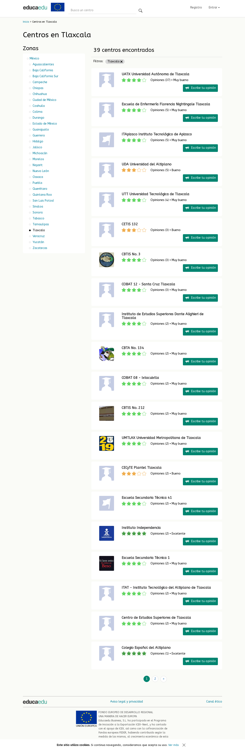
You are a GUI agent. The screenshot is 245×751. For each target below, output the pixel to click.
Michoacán (39, 153)
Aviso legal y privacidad (126, 701)
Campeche (39, 82)
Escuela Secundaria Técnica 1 (146, 558)
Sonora (37, 212)
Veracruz (38, 236)
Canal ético (214, 701)
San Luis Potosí (43, 200)
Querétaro (39, 189)
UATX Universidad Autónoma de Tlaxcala (155, 74)
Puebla (37, 183)
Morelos (38, 159)
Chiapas (37, 88)
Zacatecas (39, 248)
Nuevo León (40, 171)
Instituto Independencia (141, 528)
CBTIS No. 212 (133, 408)
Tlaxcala (114, 61)
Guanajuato (40, 129)
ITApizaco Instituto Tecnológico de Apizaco (157, 134)
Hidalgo (37, 141)
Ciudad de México (44, 100)
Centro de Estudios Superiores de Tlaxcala (156, 618)
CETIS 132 (130, 224)
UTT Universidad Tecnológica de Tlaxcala (155, 194)
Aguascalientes (43, 64)
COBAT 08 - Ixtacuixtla (140, 378)
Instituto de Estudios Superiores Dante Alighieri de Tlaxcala (162, 316)
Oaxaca (37, 177)
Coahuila (38, 106)
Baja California (42, 70)
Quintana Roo (42, 195)
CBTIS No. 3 (131, 254)
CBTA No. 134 (133, 348)
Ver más (173, 745)
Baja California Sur (45, 76)
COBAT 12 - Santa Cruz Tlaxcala (148, 284)
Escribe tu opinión (200, 88)
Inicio (26, 21)
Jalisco (37, 147)
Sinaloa (37, 206)
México (34, 58)
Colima (37, 112)
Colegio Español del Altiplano (146, 648)
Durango (38, 118)
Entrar (214, 7)
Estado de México (44, 123)
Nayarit (37, 165)
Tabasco (38, 218)
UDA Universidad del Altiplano (146, 164)
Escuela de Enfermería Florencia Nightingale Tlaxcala (166, 104)
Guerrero (38, 135)
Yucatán (38, 242)
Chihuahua (39, 94)
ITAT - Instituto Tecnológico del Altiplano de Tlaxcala (166, 588)
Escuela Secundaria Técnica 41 (147, 498)
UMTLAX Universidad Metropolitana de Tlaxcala (161, 438)
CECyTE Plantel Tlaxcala (141, 468)
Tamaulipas (40, 224)
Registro (196, 7)
